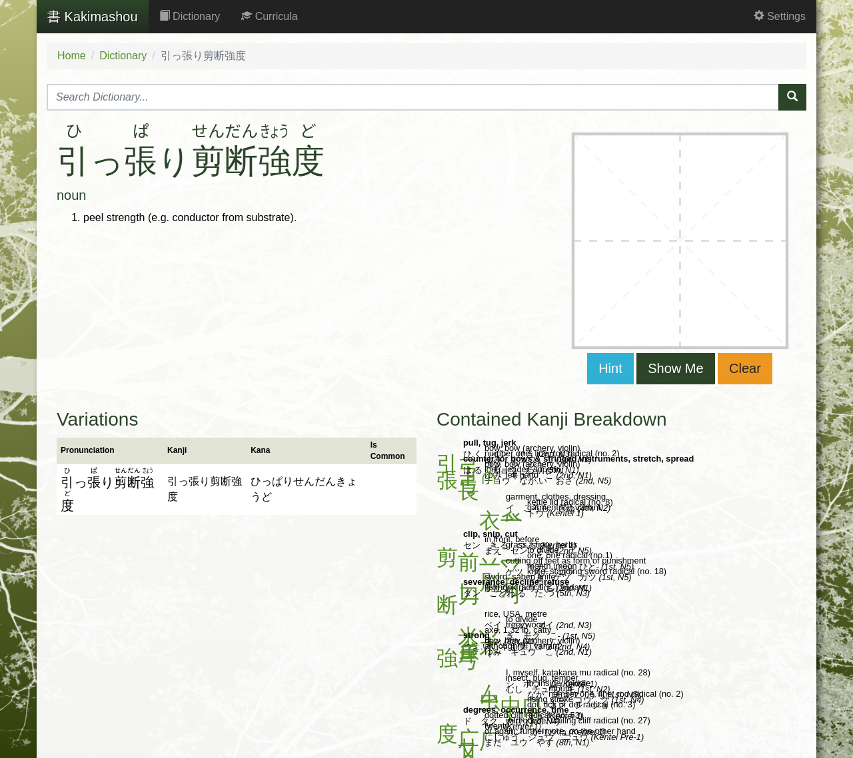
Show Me (675, 368)
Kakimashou (92, 16)
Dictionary (190, 16)
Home (71, 55)
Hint (610, 368)
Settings (780, 16)
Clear (745, 368)
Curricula (269, 16)
